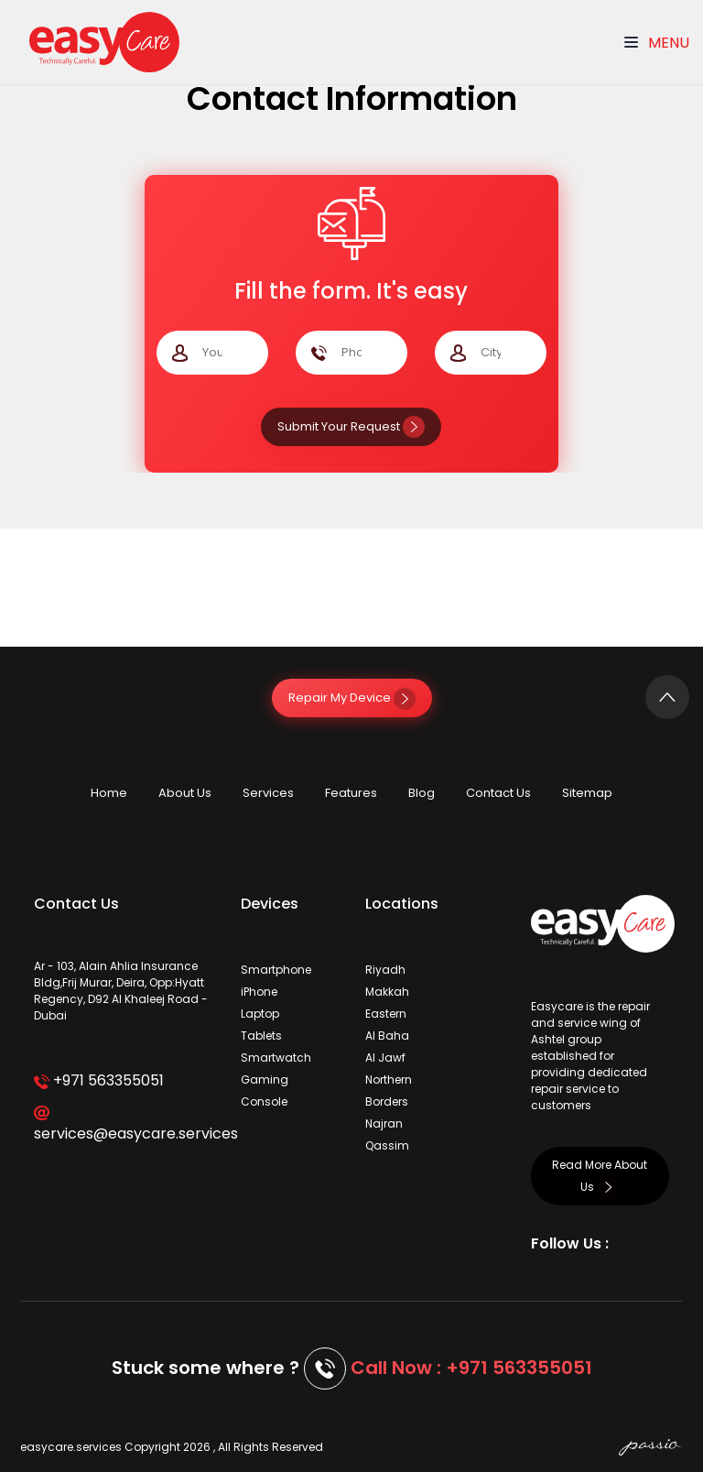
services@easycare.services (123, 1125)
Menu (656, 42)
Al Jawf (385, 1057)
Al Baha (387, 1035)
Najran (384, 1123)
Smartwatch (276, 1057)
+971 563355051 (98, 1080)
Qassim (387, 1145)
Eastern (385, 1013)
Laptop (260, 1013)
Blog (421, 792)
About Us (184, 792)
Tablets (261, 1035)
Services (268, 792)
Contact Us (498, 792)
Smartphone (276, 969)
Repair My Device (352, 697)
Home (109, 792)
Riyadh (385, 969)
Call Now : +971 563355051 (471, 1367)
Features (351, 792)
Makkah (387, 991)
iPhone (259, 991)
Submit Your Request (351, 426)
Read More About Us (599, 1175)
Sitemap (587, 792)
